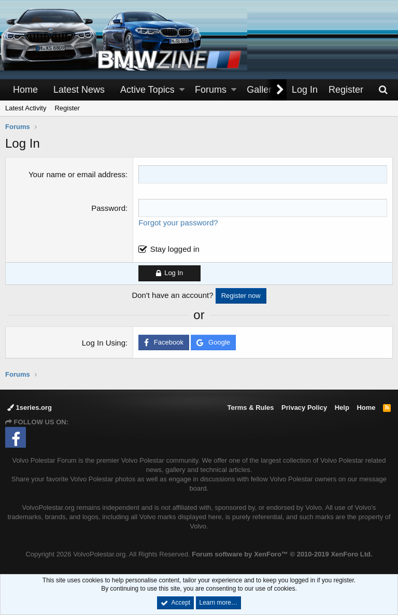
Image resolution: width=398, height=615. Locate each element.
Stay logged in (175, 249)
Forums (210, 89)
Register (66, 108)
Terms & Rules (250, 407)
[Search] (383, 90)
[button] (182, 90)
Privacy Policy (304, 407)
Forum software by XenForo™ (282, 554)
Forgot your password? (178, 222)
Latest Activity (25, 108)
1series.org (29, 407)
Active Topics (147, 89)
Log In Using (103, 342)
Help (342, 407)
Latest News (79, 89)
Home (25, 89)
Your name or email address (77, 174)
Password (108, 208)
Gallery (261, 89)
